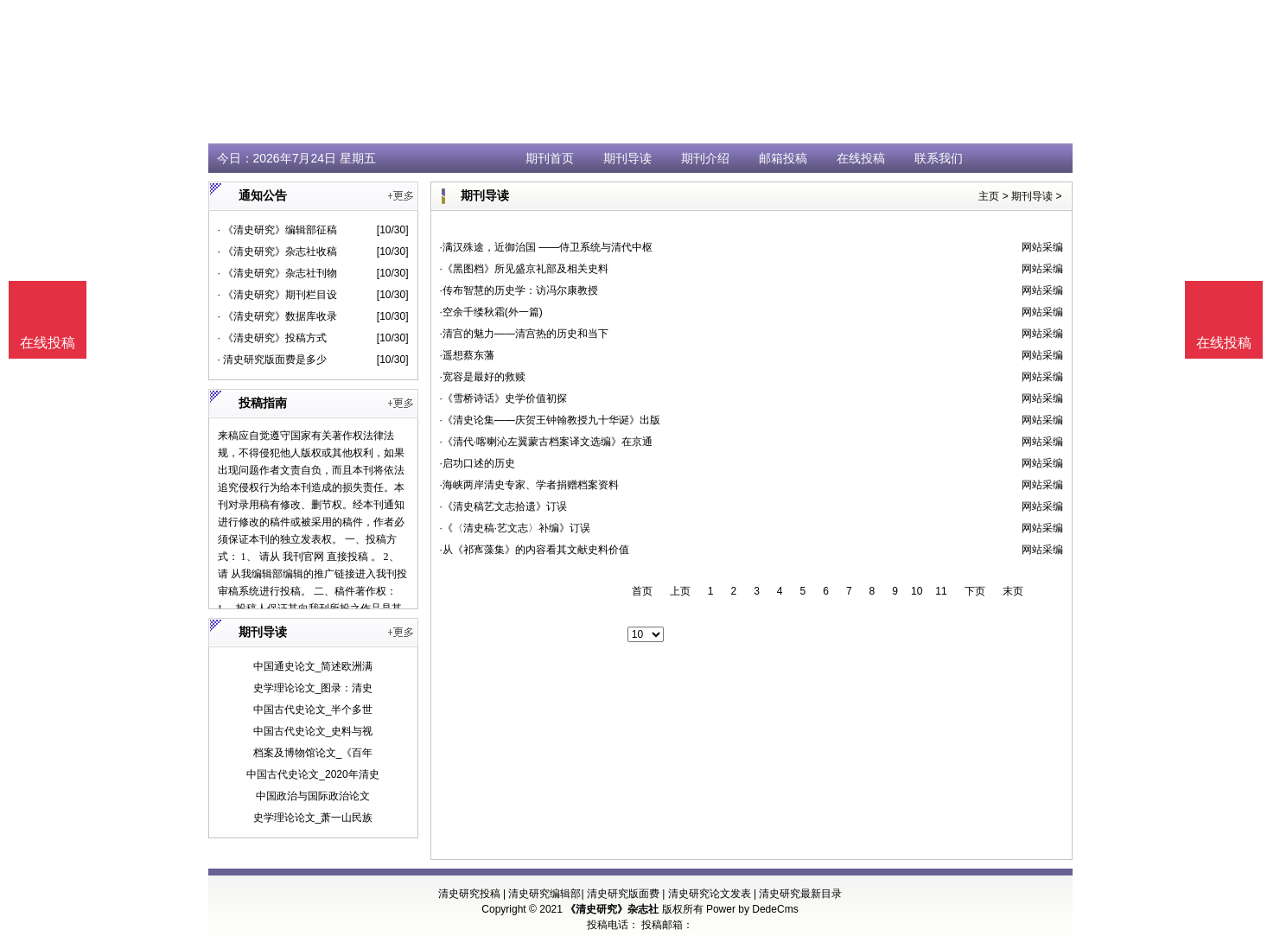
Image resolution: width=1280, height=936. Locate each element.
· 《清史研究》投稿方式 (273, 338)
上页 (680, 591)
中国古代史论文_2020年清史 (312, 774)
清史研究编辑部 (544, 894)
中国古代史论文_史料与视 (313, 731)
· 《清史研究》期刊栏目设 (278, 295)
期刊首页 (549, 158)
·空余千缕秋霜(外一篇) (491, 312)
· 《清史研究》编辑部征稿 (278, 230)
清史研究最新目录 (800, 894)
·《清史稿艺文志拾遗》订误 (503, 506)
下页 (975, 591)
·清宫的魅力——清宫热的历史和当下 (524, 334)
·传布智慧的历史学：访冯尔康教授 (519, 290)
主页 (988, 196)
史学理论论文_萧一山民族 (313, 818)
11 (940, 591)
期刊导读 (627, 158)
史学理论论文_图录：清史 (313, 688)
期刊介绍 (705, 158)
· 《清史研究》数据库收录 (278, 316)
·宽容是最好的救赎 (482, 377)
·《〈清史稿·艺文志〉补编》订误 (515, 528)
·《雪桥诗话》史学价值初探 (503, 398)
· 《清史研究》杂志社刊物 (278, 273)
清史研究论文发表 (709, 894)
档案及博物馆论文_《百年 (313, 753)
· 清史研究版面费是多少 (273, 359)
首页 (642, 591)
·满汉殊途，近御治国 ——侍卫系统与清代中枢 (546, 247)
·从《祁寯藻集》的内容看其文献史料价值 (534, 550)
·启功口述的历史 (477, 463)
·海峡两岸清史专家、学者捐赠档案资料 (529, 485)
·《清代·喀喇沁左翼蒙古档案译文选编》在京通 (546, 442)
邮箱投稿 (783, 158)
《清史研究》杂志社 (612, 909)
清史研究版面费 (623, 894)
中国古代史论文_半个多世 (313, 710)
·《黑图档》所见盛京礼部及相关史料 (524, 269)
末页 (1013, 591)
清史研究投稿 (469, 894)
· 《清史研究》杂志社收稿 (278, 251)
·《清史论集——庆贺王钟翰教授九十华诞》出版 (550, 420)
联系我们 (938, 158)
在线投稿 (861, 158)
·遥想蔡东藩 (467, 355)
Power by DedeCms (752, 909)
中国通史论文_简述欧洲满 (313, 666)
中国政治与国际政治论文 (313, 796)
